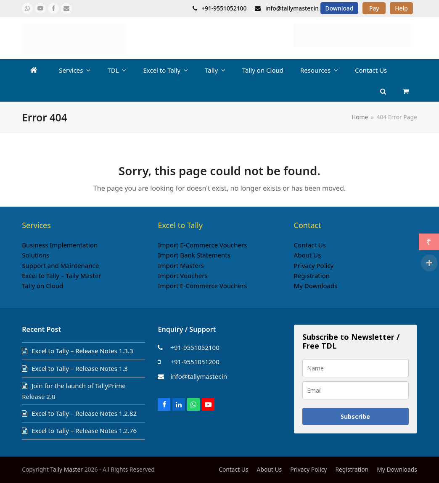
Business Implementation (60, 245)
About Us (307, 255)
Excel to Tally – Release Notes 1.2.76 (84, 430)
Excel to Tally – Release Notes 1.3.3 (82, 350)
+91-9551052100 (194, 347)
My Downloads (316, 285)
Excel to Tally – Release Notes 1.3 (80, 368)
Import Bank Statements (194, 255)
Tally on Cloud (42, 285)
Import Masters (181, 265)
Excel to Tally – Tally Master (61, 275)
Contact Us (310, 245)
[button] (405, 91)
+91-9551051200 (194, 361)
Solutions (35, 255)
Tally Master (66, 469)
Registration (312, 275)
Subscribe (355, 416)
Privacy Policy (314, 265)
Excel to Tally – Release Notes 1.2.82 (84, 413)
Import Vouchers (182, 275)
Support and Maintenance (60, 265)
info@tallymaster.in (198, 376)
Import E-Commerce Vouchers (202, 245)
